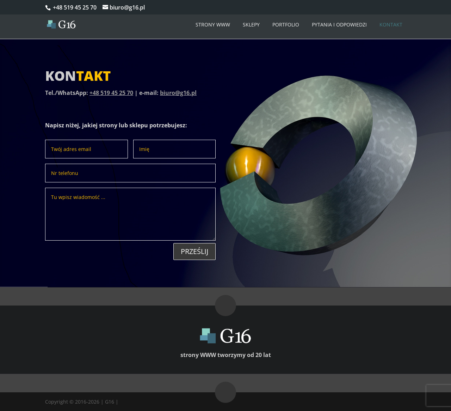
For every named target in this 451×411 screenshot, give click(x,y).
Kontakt (390, 24)
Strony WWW (213, 24)
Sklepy (251, 24)
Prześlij (194, 251)
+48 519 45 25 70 (74, 7)
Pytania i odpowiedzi (339, 24)
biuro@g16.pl (178, 93)
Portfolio (285, 24)
